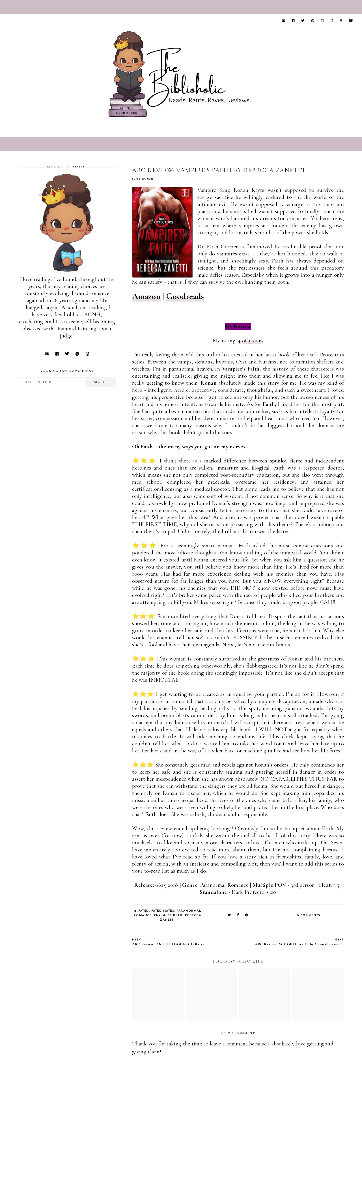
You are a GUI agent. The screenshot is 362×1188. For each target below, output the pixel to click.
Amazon (146, 296)
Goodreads (185, 296)
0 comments (308, 915)
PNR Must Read (168, 915)
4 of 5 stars (250, 340)
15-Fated (141, 910)
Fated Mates (162, 910)
